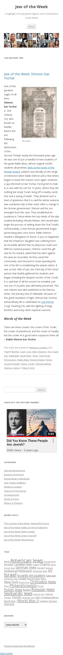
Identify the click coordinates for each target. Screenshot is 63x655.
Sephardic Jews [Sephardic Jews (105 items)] (18, 593)
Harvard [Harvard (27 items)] (41, 567)
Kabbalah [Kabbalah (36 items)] (51, 575)
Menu (31, 26)
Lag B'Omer (25, 355)
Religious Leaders (38, 347)
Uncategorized (11, 494)
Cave (22, 351)
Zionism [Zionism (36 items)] (52, 601)
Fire (49, 351)
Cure (28, 351)
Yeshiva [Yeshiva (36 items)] (43, 601)
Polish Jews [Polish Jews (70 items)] (13, 589)
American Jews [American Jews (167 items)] (26, 560)
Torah (31, 363)
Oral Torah (44, 355)
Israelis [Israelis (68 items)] (22, 575)
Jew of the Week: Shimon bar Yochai (27, 76)
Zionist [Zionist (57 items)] (9, 604)
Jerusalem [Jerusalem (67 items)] (37, 575)
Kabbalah (14, 355)
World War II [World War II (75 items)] (28, 600)
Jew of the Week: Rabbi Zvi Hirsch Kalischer (26, 527)
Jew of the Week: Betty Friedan (19, 531)
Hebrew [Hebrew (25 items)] (49, 568)
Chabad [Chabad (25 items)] (36, 564)
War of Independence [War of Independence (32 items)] (46, 597)
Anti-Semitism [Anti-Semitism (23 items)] (50, 561)
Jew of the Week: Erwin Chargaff (20, 535)
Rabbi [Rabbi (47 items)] (27, 590)
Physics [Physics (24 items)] (40, 586)
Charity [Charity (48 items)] (45, 564)
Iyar (6, 355)
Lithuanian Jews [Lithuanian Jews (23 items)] (11, 579)
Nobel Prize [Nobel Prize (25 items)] (24, 582)
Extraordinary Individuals (17, 478)
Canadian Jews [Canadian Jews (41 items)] (23, 564)
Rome (49, 359)
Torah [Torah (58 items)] (16, 597)
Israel (55, 351)
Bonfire (15, 351)
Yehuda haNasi (43, 363)
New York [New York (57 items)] (11, 582)
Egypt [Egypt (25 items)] (53, 564)
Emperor (42, 351)
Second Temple (12, 363)
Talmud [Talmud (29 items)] (49, 594)
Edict (34, 351)
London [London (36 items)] (22, 578)
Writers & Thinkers (13, 503)
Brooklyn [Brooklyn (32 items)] (9, 564)
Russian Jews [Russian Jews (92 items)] (43, 589)
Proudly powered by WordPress (19, 646)
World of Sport (11, 499)
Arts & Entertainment (14, 470)
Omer (35, 355)
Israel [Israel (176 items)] (10, 574)
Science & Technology (15, 490)
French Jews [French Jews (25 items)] (9, 568)
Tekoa (24, 363)
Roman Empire (37, 359)
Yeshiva (8, 367)
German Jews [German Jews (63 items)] (26, 567)
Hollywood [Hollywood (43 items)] (10, 571)
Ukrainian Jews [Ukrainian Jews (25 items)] (28, 597)
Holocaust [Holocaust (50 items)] (25, 571)
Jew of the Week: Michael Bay (19, 539)
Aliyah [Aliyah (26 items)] (7, 561)
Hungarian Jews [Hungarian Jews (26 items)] (40, 571)
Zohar (16, 367)
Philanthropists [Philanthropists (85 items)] (23, 585)
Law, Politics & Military (15, 482)
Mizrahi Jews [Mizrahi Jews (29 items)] (34, 578)
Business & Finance (14, 474)
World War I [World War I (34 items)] (10, 601)
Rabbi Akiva (23, 359)
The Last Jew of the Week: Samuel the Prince (26, 523)
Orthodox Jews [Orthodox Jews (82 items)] (43, 581)
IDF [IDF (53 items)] (50, 571)
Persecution (10, 359)
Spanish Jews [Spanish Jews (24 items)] (39, 594)
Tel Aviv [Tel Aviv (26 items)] (7, 597)
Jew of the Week (31, 6)
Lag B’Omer (47, 302)
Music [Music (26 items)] (43, 578)
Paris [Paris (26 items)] (6, 586)
